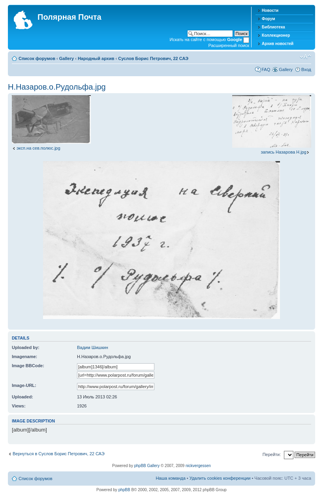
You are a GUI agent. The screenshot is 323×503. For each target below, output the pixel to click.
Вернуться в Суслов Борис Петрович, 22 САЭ (59, 453)
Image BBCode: (28, 365)
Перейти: (272, 454)
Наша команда (170, 478)
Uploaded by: (25, 347)
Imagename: (24, 356)
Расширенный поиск (229, 45)
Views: (19, 406)
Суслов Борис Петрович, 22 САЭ (153, 58)
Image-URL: (24, 385)
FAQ (265, 69)
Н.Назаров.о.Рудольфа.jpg (57, 87)
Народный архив (96, 58)
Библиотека (273, 27)
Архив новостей (277, 43)
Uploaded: (22, 396)
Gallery (66, 58)
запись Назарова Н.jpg (283, 152)
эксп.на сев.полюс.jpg (38, 148)
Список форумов (37, 58)
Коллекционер (276, 35)
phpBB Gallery (147, 466)
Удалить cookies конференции (220, 478)
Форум (268, 19)
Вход (306, 69)
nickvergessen (198, 466)
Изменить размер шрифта (305, 56)
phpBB (124, 490)
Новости (270, 10)
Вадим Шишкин (92, 347)
